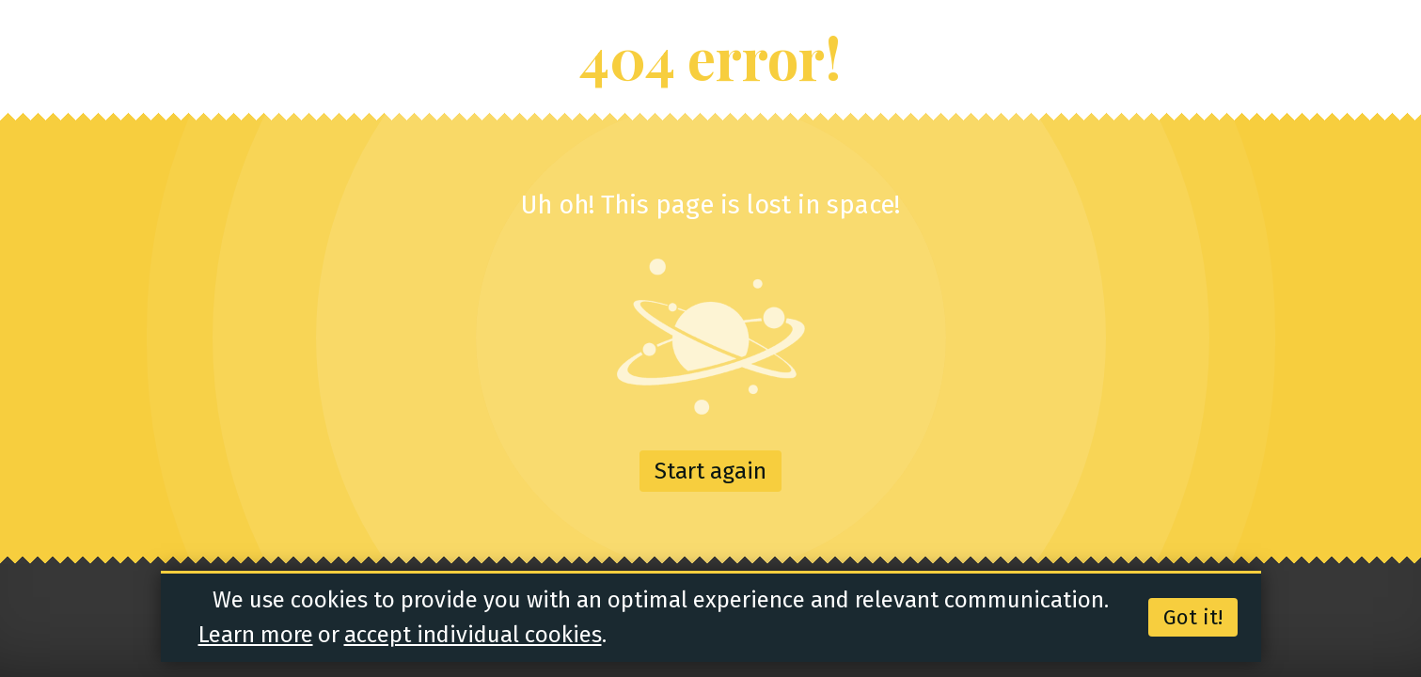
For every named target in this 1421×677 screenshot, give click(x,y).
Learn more (255, 635)
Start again (710, 471)
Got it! (1193, 617)
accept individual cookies (473, 635)
